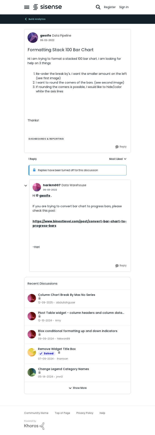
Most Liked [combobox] (118, 159)
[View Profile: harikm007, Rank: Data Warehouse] (37, 187)
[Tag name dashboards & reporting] (46, 138)
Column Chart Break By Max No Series (66, 295)
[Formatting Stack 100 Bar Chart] (50, 189)
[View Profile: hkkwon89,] (32, 334)
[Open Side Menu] (26, 7)
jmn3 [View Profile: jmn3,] (59, 376)
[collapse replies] (25, 185)
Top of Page (62, 413)
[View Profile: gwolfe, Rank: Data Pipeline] (33, 37)
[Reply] (120, 147)
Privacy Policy (84, 413)
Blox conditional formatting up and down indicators (77, 331)
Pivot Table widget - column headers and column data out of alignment (80, 313)
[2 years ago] (46, 359)
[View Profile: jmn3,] (32, 372)
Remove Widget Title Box (57, 349)
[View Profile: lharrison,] (32, 352)
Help (102, 413)
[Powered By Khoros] (77, 425)
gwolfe (44, 195)
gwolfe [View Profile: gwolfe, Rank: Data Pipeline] (45, 35)
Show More (78, 388)
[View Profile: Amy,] (32, 316)
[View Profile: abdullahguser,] (32, 298)
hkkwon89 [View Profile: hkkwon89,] (63, 338)
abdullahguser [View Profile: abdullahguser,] (65, 302)
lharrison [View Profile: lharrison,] (62, 358)
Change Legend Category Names (63, 369)
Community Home (36, 413)
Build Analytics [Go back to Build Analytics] (34, 19)
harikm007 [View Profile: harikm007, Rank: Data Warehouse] (52, 185)
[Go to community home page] (47, 7)
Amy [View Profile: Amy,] (58, 320)
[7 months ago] (45, 302)
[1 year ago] (45, 321)
